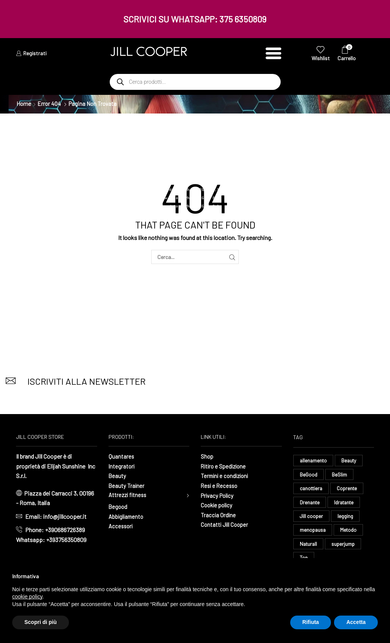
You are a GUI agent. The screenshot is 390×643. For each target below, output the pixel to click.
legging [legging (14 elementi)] (346, 517)
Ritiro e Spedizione (225, 466)
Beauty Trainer (127, 485)
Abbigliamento (127, 517)
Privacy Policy (219, 495)
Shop (207, 456)
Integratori (122, 466)
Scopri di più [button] (40, 622)
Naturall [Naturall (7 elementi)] (309, 546)
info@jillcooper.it (64, 516)
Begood (118, 507)
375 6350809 (243, 19)
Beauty (117, 475)
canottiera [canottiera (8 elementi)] (312, 489)
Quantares (121, 456)
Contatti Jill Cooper (225, 524)
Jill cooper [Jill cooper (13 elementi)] (312, 517)
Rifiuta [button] (310, 622)
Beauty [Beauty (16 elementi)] (351, 460)
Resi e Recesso (220, 485)
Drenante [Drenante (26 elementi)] (310, 503)
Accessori (121, 527)
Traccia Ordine (219, 514)
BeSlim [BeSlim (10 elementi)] (340, 475)
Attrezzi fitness (129, 495)
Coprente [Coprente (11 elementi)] (350, 489)
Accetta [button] (356, 622)
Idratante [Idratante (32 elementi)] (346, 503)
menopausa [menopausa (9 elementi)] (313, 531)
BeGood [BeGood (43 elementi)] (309, 475)
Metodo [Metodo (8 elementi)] (350, 531)
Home (23, 103)
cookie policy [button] (27, 596)
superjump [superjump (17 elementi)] (345, 546)
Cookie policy (218, 505)
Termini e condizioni (226, 475)
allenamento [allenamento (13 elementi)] (314, 460)
